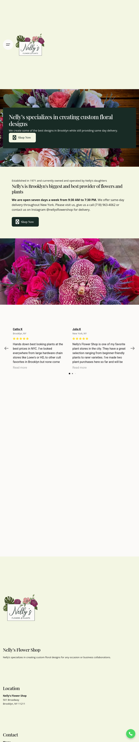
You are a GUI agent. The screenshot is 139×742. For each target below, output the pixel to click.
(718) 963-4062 (105, 205)
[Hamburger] (8, 44)
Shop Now (20, 137)
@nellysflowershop (59, 209)
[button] (130, 733)
